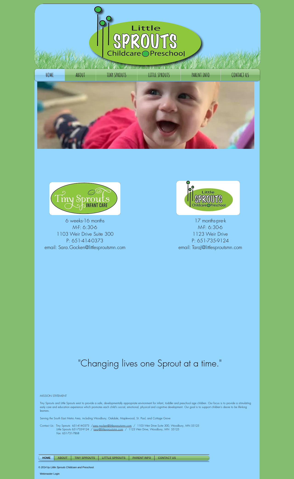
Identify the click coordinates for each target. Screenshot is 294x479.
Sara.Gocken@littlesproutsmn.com (91, 247)
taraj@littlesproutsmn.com (108, 429)
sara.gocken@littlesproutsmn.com (112, 426)
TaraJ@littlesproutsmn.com (217, 247)
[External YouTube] (150, 309)
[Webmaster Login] (49, 473)
